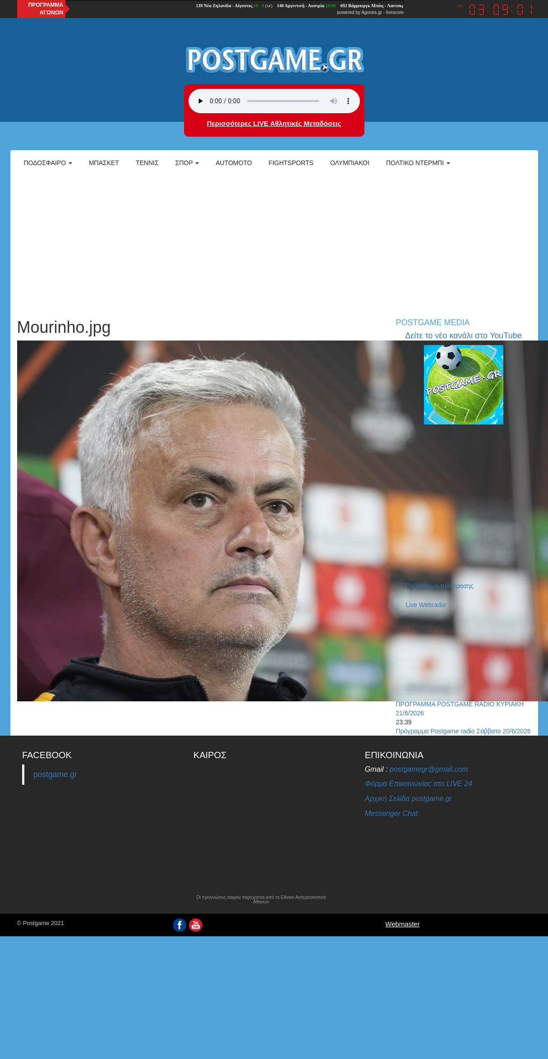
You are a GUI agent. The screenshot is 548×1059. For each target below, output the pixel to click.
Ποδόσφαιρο (48, 162)
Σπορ (187, 162)
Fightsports (291, 162)
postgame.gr (55, 774)
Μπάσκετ (104, 162)
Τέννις (147, 162)
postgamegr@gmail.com (429, 769)
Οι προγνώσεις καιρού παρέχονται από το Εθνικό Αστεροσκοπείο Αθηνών (261, 899)
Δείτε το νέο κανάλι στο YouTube (463, 335)
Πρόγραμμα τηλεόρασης (440, 585)
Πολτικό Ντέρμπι (418, 162)
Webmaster (402, 924)
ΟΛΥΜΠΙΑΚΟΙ (349, 162)
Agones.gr (371, 12)
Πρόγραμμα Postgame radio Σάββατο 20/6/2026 (463, 731)
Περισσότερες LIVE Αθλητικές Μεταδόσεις (274, 123)
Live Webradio (426, 604)
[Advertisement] (274, 242)
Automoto (234, 162)
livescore (395, 12)
